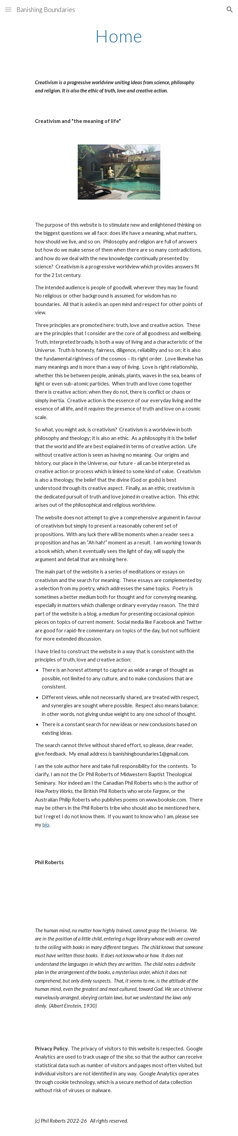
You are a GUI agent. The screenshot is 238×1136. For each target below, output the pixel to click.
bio (45, 825)
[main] (119, 36)
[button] (8, 9)
